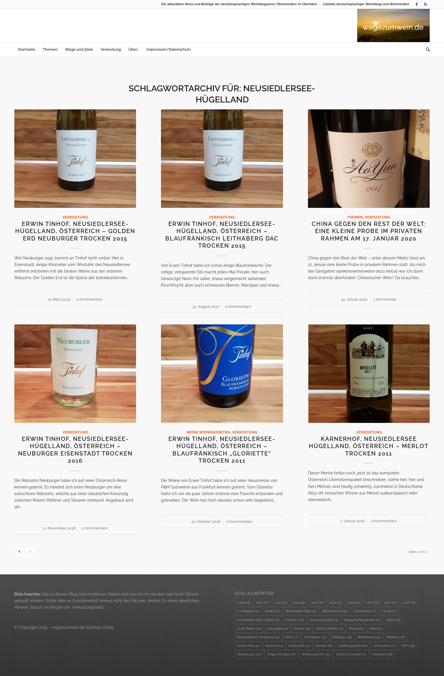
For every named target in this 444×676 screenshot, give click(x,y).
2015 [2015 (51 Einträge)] (354, 602)
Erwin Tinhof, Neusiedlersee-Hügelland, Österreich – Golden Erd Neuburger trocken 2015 (75, 231)
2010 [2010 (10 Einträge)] (262, 602)
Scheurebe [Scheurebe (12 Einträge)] (299, 646)
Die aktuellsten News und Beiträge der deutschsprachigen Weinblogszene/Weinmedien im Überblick (239, 4)
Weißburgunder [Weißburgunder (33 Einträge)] (316, 654)
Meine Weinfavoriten (208, 432)
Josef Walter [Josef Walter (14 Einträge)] (249, 628)
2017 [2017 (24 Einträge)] (390, 602)
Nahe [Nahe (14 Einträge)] (376, 628)
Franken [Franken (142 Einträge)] (294, 620)
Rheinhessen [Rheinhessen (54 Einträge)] (369, 637)
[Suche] (426, 49)
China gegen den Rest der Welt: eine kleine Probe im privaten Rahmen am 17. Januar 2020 (369, 231)
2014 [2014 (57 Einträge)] (335, 602)
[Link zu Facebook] (416, 4)
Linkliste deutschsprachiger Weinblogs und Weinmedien (366, 4)
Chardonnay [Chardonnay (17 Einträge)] (364, 611)
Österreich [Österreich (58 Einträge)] (382, 654)
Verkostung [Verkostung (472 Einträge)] (249, 654)
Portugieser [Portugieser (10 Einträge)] (315, 637)
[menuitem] (239, 4)
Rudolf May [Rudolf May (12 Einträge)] (248, 646)
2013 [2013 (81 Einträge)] (317, 602)
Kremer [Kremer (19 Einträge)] (302, 628)
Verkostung (75, 217)
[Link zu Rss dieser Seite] (425, 4)
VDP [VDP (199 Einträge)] (408, 646)
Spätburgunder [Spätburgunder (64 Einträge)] (353, 646)
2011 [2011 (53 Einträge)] (281, 602)
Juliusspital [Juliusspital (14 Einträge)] (277, 628)
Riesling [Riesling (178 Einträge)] (395, 637)
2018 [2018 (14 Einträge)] (409, 602)
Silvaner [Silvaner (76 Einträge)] (324, 646)
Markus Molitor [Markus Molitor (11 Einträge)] (329, 628)
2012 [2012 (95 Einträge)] (299, 602)
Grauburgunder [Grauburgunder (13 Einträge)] (324, 620)
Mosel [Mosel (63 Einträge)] (356, 628)
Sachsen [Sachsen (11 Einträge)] (274, 646)
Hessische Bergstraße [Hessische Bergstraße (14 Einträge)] (362, 620)
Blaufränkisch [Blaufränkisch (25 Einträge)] (334, 611)
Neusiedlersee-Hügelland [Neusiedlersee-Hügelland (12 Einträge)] (258, 637)
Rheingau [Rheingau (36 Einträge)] (342, 637)
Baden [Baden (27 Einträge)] (272, 611)
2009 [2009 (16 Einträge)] (244, 602)
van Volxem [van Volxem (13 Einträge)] (384, 646)
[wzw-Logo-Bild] (393, 25)
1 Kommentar (385, 299)
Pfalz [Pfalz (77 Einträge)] (291, 637)
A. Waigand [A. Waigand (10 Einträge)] (248, 611)
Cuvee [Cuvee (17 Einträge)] (389, 611)
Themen (355, 217)
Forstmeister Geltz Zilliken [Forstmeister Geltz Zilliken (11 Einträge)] (258, 620)
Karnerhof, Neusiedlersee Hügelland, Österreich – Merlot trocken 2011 (369, 446)
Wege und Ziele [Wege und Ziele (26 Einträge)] (281, 654)
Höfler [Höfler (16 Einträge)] (393, 620)
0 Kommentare (89, 299)
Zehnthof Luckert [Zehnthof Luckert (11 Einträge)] (351, 654)
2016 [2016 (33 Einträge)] (372, 602)
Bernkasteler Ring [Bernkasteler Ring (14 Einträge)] (301, 611)
